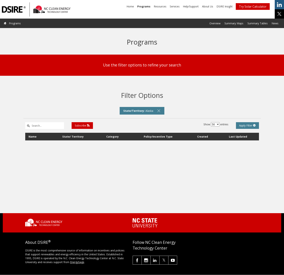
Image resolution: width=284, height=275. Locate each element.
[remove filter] (159, 111)
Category (112, 136)
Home (130, 6)
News (275, 23)
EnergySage (77, 262)
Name (33, 136)
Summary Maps (233, 23)
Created (202, 136)
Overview (215, 23)
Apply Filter (247, 125)
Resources (160, 6)
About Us (207, 6)
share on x (279, 14)
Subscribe (82, 125)
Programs (143, 6)
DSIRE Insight (224, 6)
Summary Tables (257, 23)
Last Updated (238, 136)
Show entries (215, 124)
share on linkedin (279, 4)
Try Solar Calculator (253, 6)
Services (175, 6)
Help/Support (191, 6)
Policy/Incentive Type (158, 136)
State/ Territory (73, 136)
